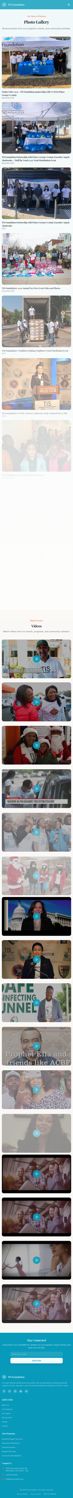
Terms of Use (35, 1494)
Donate (4, 1422)
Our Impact (6, 1413)
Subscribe (36, 1360)
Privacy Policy (22, 1494)
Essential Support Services (12, 1439)
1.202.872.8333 (12, 1475)
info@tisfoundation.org (14, 1479)
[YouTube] (26, 1391)
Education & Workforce (11, 1443)
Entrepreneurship (8, 1447)
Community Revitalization (11, 1456)
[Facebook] (4, 1391)
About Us (5, 1405)
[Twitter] (9, 1391)
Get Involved (7, 1418)
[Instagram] (15, 1391)
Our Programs (7, 1409)
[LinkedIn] (21, 1391)
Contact (5, 1426)
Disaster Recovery (9, 1451)
